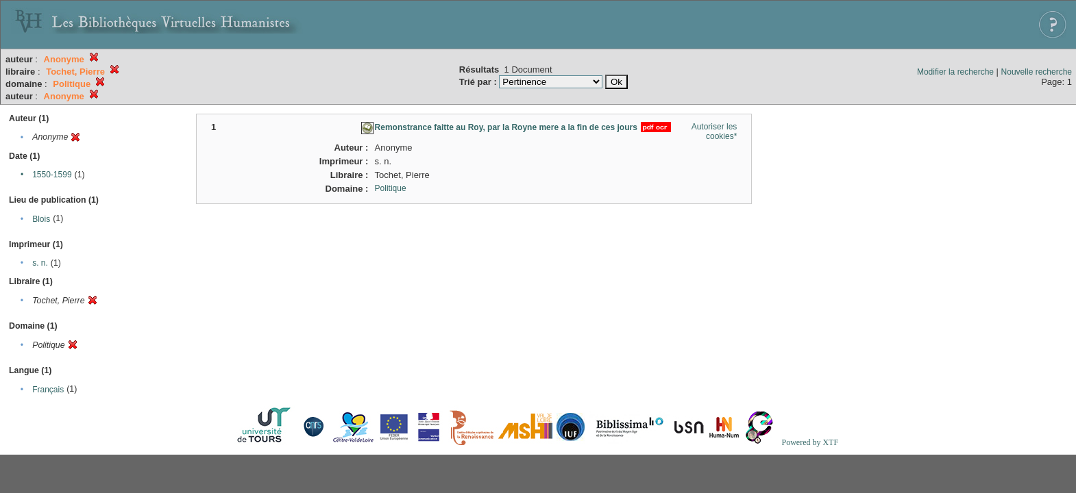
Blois (41, 219)
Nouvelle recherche (1036, 72)
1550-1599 (51, 174)
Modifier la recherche (955, 72)
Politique (390, 188)
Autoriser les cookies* (714, 131)
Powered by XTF (809, 442)
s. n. (40, 263)
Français (48, 389)
